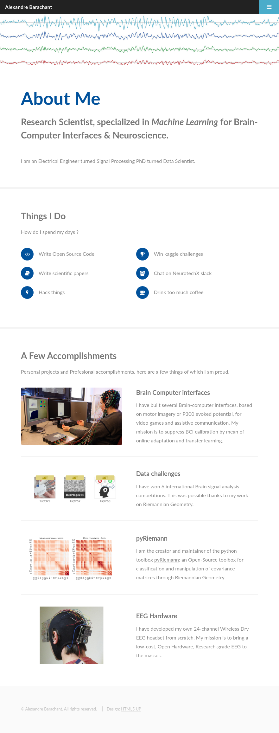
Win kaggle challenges (178, 254)
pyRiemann (166, 559)
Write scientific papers (63, 273)
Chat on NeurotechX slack (183, 273)
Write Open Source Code (66, 254)
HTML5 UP (131, 708)
